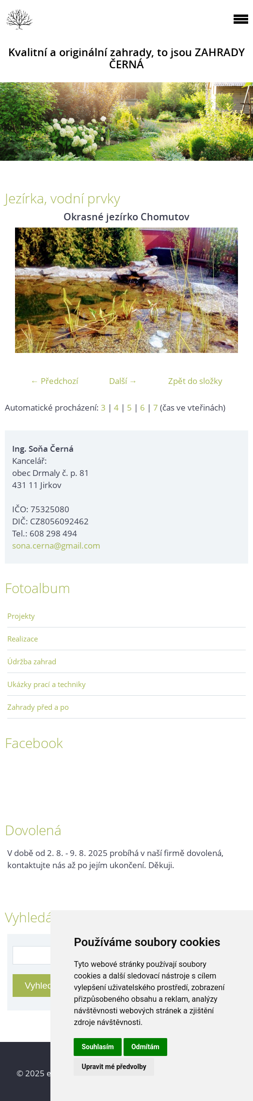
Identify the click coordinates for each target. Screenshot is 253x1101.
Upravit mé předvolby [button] (113, 1066)
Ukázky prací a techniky (46, 684)
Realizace (22, 638)
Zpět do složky (195, 380)
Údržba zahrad (31, 661)
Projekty (21, 616)
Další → (123, 380)
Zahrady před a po (38, 707)
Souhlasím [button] (97, 1047)
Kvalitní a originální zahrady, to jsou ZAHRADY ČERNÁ (126, 58)
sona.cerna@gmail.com (56, 545)
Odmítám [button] (145, 1047)
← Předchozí (54, 380)
